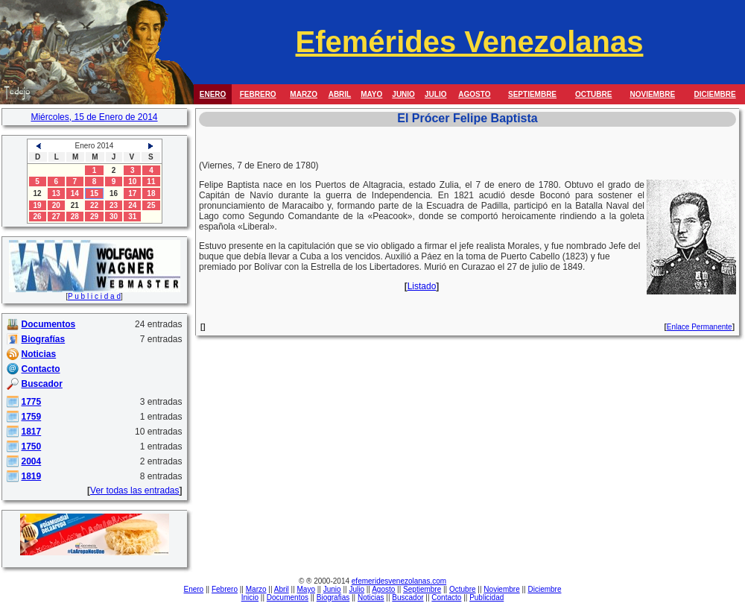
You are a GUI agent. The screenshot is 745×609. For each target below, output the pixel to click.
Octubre (462, 589)
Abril (281, 589)
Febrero (225, 589)
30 (114, 216)
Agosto (383, 589)
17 (132, 193)
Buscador (407, 597)
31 (132, 216)
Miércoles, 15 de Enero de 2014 (94, 117)
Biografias (333, 597)
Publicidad (486, 597)
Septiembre (422, 589)
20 (56, 205)
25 (151, 205)
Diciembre (544, 589)
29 (94, 216)
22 (94, 205)
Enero (194, 589)
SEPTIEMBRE (532, 94)
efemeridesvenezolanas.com (399, 581)
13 (56, 193)
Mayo (306, 589)
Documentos (287, 597)
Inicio (250, 597)
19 (38, 205)
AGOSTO (474, 94)
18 (151, 193)
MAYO (371, 94)
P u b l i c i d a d (94, 296)
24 (132, 205)
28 (75, 216)
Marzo (256, 589)
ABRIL (340, 94)
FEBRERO (258, 94)
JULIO (435, 94)
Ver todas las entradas (134, 490)
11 (151, 181)
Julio (356, 589)
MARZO (303, 94)
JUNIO (403, 94)
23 (114, 205)
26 (38, 216)
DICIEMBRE (715, 94)
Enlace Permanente (699, 327)
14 (75, 193)
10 (132, 181)
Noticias (371, 597)
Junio (332, 589)
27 (56, 216)
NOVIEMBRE (652, 94)
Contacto (446, 597)
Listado (422, 286)
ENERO (213, 94)
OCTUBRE (593, 94)
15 (94, 193)
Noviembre (501, 589)
